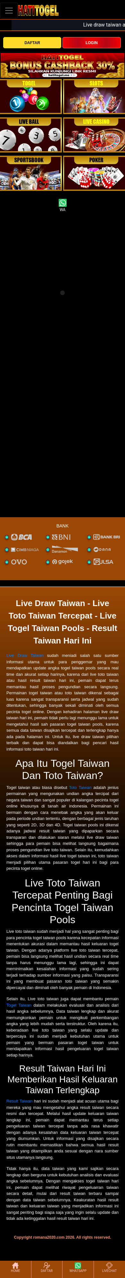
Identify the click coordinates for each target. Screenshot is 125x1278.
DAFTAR (32, 43)
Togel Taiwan (18, 1005)
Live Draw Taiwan (25, 655)
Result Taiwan (19, 1101)
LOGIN (92, 43)
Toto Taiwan (80, 787)
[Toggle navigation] (9, 10)
